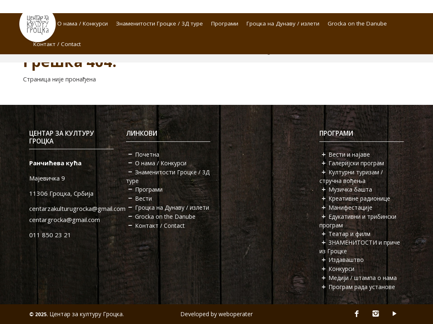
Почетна (147, 154)
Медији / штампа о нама (362, 278)
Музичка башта (350, 189)
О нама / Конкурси (82, 23)
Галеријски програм (356, 163)
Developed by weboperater (216, 314)
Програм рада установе (361, 287)
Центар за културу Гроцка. (86, 314)
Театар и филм (349, 234)
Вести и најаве (349, 154)
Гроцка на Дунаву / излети (283, 23)
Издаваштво (346, 260)
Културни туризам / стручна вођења (351, 176)
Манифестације (350, 207)
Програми (224, 23)
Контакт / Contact (57, 44)
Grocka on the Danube (357, 23)
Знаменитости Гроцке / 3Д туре (159, 23)
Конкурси (341, 269)
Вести (41, 23)
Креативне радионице (359, 198)
